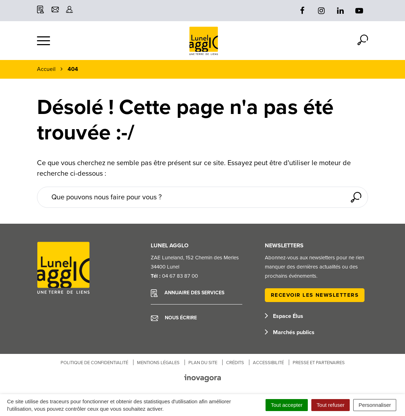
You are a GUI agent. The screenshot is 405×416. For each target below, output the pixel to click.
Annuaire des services (187, 293)
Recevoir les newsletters (315, 295)
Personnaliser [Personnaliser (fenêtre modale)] (375, 405)
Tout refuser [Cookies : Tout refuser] (330, 405)
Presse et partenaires (319, 363)
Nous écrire (174, 318)
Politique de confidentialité (94, 363)
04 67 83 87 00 (180, 276)
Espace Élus (284, 316)
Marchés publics (289, 332)
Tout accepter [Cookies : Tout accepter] (287, 405)
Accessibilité (268, 363)
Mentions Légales (158, 363)
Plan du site (202, 363)
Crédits (235, 363)
